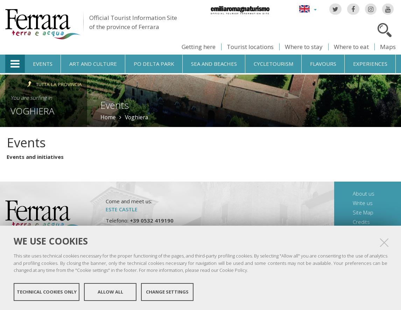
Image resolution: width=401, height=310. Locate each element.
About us (363, 193)
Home (108, 117)
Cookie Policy (233, 270)
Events (42, 63)
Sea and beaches (214, 63)
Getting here (199, 47)
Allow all (110, 292)
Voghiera (32, 111)
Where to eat (351, 47)
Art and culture (93, 63)
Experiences (370, 63)
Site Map (363, 212)
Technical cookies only (47, 292)
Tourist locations (250, 47)
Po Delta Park (154, 63)
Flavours (323, 63)
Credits (361, 221)
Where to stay (304, 47)
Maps (388, 47)
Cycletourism (273, 63)
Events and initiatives (35, 156)
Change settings (167, 292)
